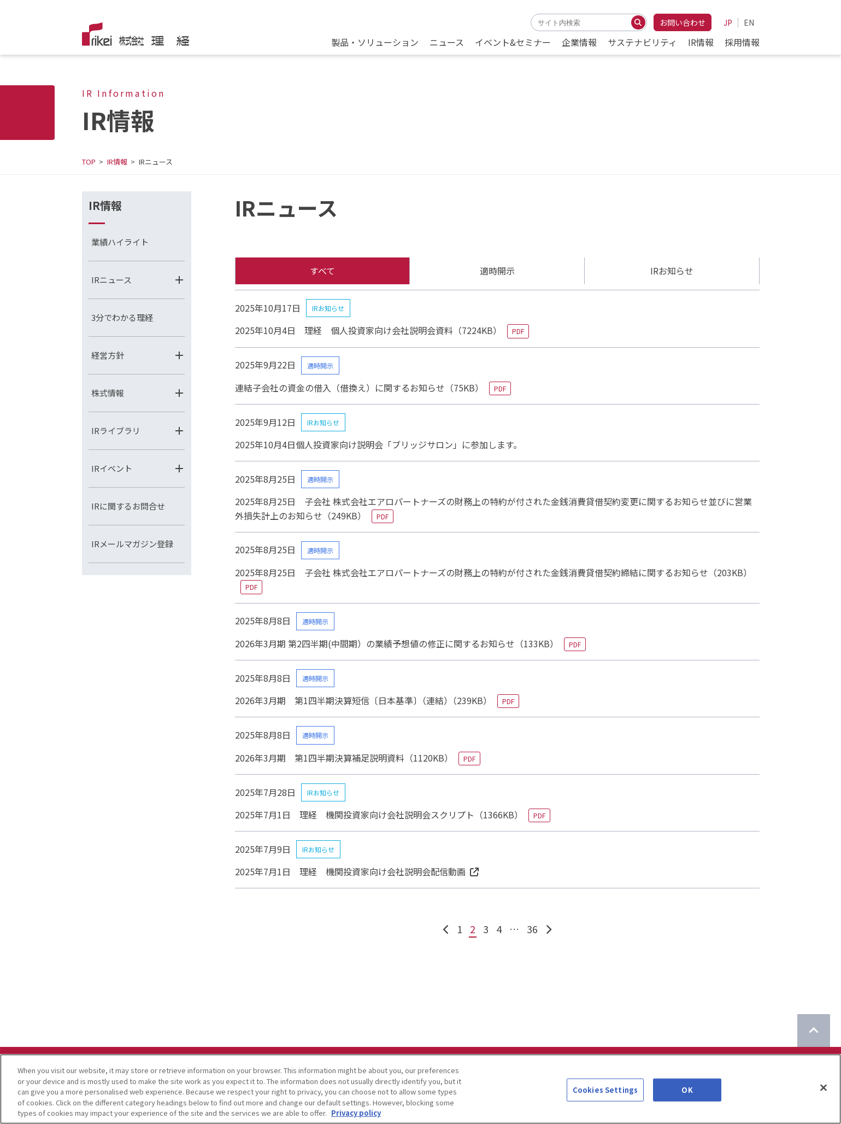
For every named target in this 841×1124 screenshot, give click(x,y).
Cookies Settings (605, 1101)
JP (728, 22)
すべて (322, 270)
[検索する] (638, 22)
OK (686, 1101)
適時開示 (497, 270)
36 (532, 929)
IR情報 (117, 161)
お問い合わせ (682, 22)
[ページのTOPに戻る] (813, 1030)
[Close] (823, 1099)
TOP (89, 161)
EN (749, 22)
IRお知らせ (671, 270)
